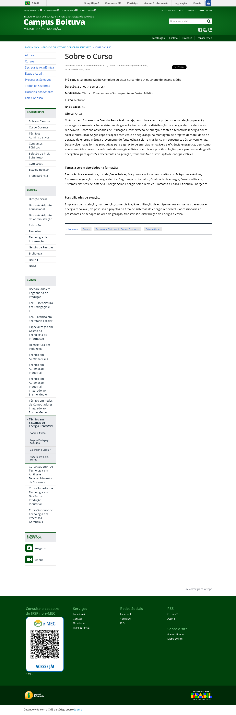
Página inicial (33, 47)
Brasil (36, 3)
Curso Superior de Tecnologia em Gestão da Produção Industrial (41, 496)
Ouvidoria (187, 38)
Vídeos (34, 560)
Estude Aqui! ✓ (35, 73)
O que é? (172, 614)
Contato (173, 38)
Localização (158, 38)
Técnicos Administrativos (39, 135)
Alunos (29, 55)
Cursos (29, 61)
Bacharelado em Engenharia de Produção (39, 293)
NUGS (33, 265)
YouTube (125, 618)
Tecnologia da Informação (38, 239)
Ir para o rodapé (88, 10)
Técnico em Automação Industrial (36, 368)
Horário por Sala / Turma (39, 458)
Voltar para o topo (198, 589)
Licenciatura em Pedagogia (39, 347)
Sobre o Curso (37, 433)
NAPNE (33, 259)
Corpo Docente (38, 127)
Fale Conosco (34, 98)
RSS (122, 623)
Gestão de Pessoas (41, 247)
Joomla (78, 709)
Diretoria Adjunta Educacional (40, 207)
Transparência (204, 38)
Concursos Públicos (36, 145)
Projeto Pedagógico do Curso (40, 441)
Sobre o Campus (40, 121)
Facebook (126, 614)
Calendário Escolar (40, 449)
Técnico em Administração (38, 357)
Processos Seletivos (38, 79)
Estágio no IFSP (39, 169)
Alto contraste (187, 10)
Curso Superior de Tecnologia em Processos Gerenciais (41, 516)
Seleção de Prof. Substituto (39, 155)
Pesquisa (35, 231)
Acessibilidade (168, 10)
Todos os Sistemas (37, 86)
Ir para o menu (52, 10)
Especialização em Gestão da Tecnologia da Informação (41, 333)
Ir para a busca (70, 10)
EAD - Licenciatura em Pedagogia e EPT (41, 307)
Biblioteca (35, 253)
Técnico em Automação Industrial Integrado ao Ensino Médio (38, 386)
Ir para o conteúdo (33, 10)
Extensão (35, 225)
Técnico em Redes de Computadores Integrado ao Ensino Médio (41, 406)
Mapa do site (205, 10)
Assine (171, 618)
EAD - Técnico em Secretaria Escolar (41, 319)
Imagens (35, 548)
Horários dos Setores (39, 92)
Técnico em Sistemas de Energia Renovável (67, 47)
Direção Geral (38, 199)
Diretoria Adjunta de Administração (40, 217)
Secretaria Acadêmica (39, 67)
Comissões (36, 163)
